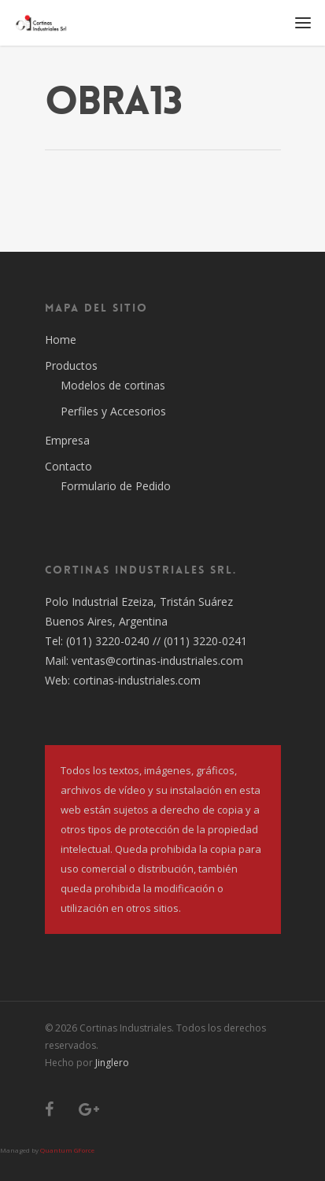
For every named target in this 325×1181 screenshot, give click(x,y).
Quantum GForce (67, 1150)
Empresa (67, 440)
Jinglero (112, 1062)
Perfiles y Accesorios (113, 411)
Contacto (68, 466)
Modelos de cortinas (113, 385)
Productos (71, 365)
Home (60, 339)
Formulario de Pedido (116, 485)
